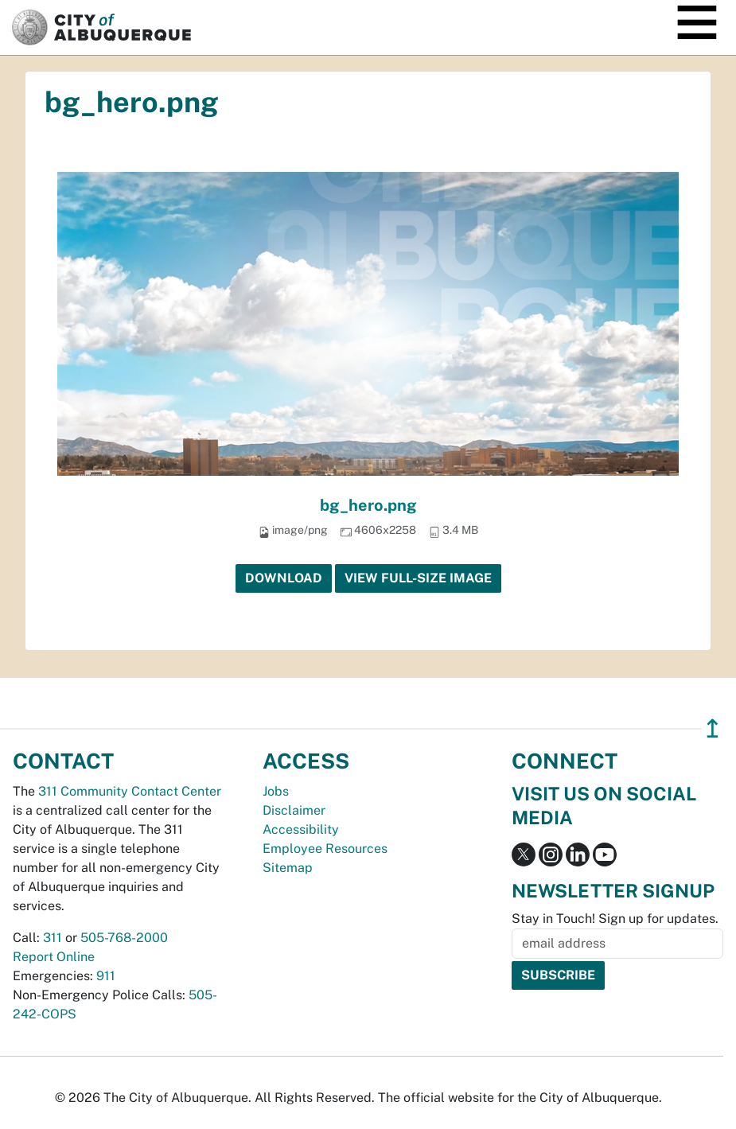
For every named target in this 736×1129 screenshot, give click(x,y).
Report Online (54, 956)
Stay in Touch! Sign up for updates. (615, 918)
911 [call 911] (105, 975)
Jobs (276, 791)
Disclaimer (294, 810)
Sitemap (288, 867)
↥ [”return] (712, 728)
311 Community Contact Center (129, 791)
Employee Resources (325, 848)
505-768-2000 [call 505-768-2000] (124, 937)
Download (283, 578)
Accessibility (301, 829)
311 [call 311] (52, 937)
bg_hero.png (368, 505)
